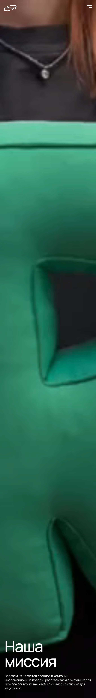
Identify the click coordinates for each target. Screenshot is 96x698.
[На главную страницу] (10, 8)
